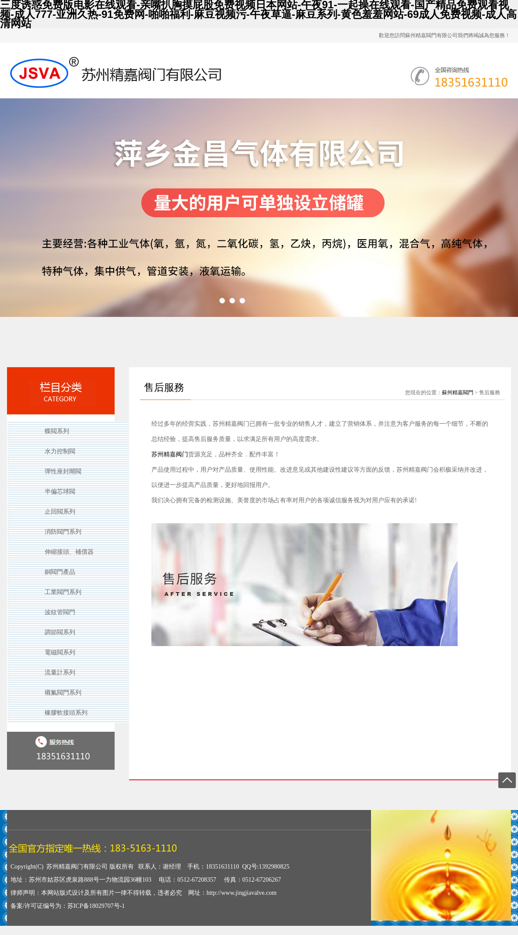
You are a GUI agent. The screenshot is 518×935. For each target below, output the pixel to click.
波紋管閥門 (60, 612)
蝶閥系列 (57, 431)
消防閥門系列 (63, 531)
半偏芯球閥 (60, 491)
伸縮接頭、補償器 (69, 552)
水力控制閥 (60, 451)
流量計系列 (60, 672)
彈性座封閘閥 (63, 471)
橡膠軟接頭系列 (66, 712)
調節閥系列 (60, 632)
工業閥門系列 (63, 592)
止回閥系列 (60, 511)
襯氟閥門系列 (63, 692)
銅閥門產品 (60, 572)
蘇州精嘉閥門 (457, 392)
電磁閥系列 (60, 652)
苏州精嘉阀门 (169, 454)
